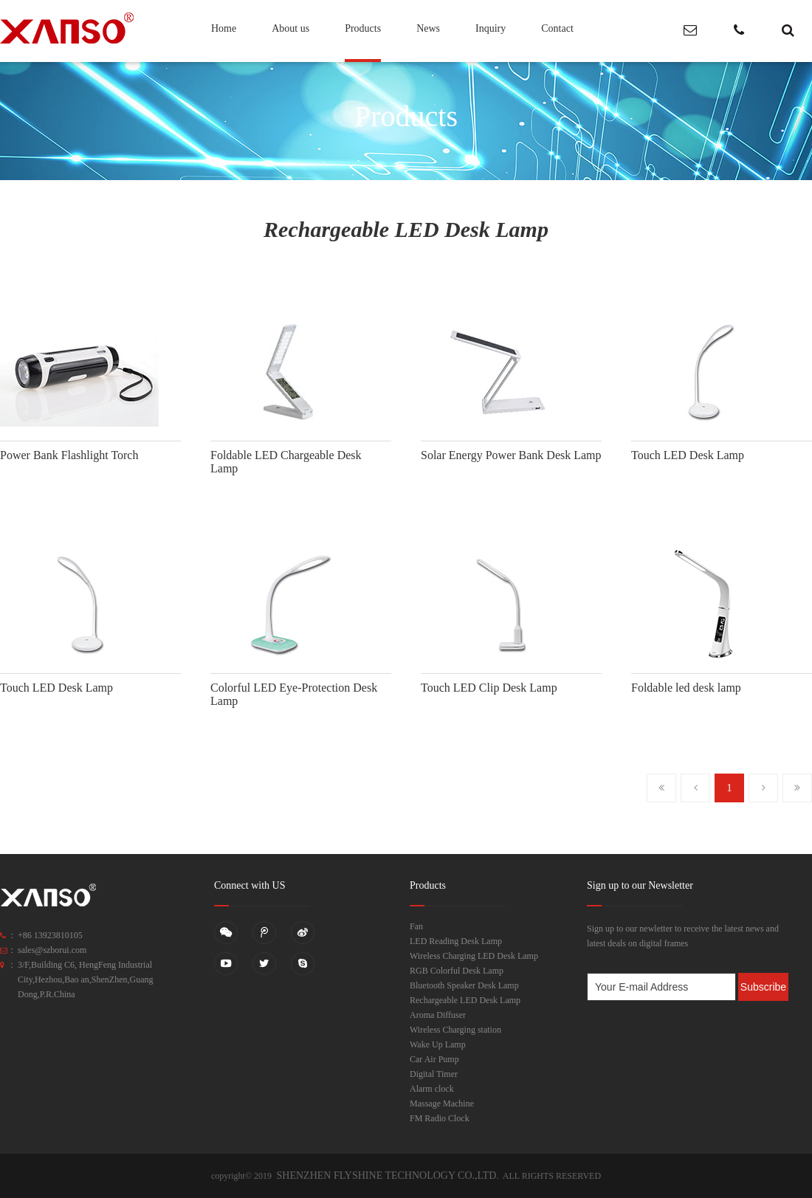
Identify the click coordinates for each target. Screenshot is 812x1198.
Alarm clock (432, 1089)
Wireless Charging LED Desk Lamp (474, 956)
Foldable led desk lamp (686, 687)
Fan (416, 926)
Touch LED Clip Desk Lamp (489, 687)
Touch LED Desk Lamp (687, 455)
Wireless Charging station (455, 1030)
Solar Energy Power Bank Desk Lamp (511, 455)
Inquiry (490, 28)
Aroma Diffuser (438, 1015)
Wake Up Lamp (438, 1044)
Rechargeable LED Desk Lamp (465, 1000)
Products (363, 28)
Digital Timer (434, 1074)
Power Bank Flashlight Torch (69, 455)
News (428, 28)
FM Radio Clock (439, 1118)
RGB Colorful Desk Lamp (456, 970)
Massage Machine (442, 1103)
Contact (557, 28)
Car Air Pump (434, 1059)
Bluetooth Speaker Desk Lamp (464, 985)
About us (290, 28)
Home (223, 28)
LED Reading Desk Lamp (456, 941)
